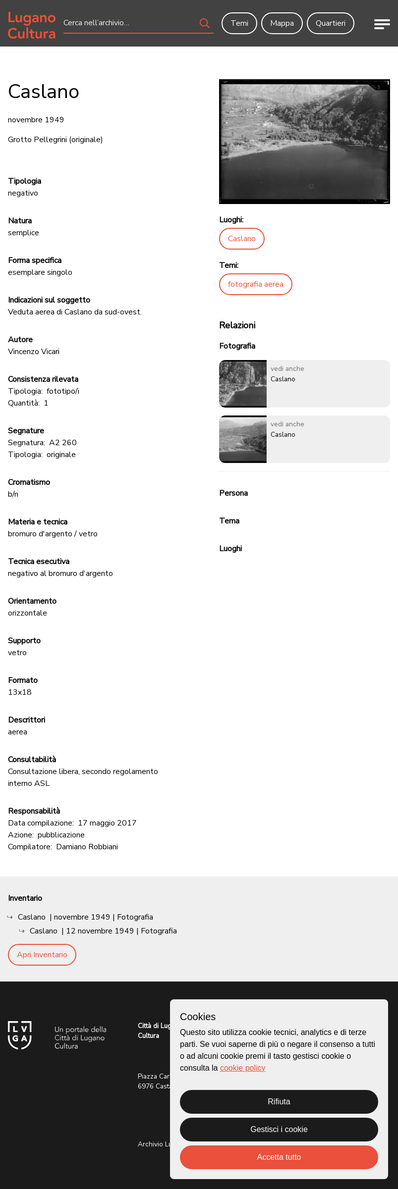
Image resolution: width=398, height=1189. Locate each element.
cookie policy (243, 1068)
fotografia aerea (256, 284)
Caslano (242, 238)
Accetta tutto (279, 1157)
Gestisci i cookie (279, 1129)
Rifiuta (279, 1101)
